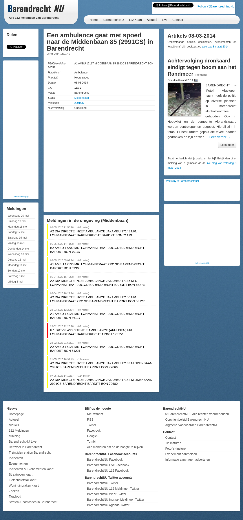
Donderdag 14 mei (18, 248)
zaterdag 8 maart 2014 (215, 46)
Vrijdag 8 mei (15, 281)
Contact (177, 20)
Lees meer (227, 144)
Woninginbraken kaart (24, 485)
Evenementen (18, 463)
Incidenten (16, 458)
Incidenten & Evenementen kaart (31, 469)
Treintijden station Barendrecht (30, 452)
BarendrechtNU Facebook (105, 459)
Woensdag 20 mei (18, 215)
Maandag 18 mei (17, 226)
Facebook (93, 430)
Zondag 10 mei (16, 270)
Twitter (91, 425)
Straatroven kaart (20, 474)
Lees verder (219, 137)
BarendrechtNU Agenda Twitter (108, 505)
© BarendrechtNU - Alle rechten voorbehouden (197, 414)
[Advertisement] (22, 127)
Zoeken (14, 491)
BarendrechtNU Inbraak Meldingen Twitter (115, 499)
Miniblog (14, 436)
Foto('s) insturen (176, 448)
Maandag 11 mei (17, 265)
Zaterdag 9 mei (17, 276)
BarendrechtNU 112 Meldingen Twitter (113, 488)
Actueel (152, 20)
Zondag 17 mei (16, 232)
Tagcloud (15, 496)
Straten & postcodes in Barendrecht (33, 502)
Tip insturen (173, 443)
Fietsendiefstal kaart (22, 480)
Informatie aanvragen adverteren (187, 459)
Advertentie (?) (21, 196)
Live (165, 20)
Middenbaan (81, 97)
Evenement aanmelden (181, 454)
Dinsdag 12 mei (17, 259)
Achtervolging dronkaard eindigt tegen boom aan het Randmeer (202, 67)
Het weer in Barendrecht (25, 447)
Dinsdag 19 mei (17, 221)
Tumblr (92, 441)
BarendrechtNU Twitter (102, 483)
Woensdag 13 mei (18, 254)
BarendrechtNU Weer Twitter (106, 494)
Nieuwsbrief (95, 414)
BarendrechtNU (113, 20)
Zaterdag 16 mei (17, 237)
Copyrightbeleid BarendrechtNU (187, 419)
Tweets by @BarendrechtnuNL (182, 180)
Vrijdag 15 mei (16, 243)
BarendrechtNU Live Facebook (108, 465)
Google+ (93, 436)
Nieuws (14, 425)
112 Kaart (135, 20)
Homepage (16, 414)
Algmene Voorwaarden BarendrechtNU (191, 425)
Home (94, 20)
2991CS (79, 102)
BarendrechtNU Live (23, 441)
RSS (90, 419)
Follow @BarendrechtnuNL (215, 6)
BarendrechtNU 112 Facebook (108, 470)
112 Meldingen (19, 430)
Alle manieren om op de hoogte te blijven (115, 447)
